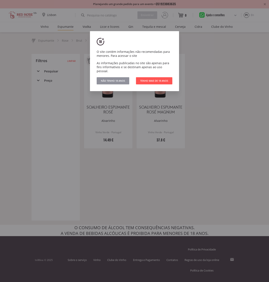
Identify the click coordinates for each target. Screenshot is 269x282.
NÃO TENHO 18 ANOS (113, 80)
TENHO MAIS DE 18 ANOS (154, 80)
